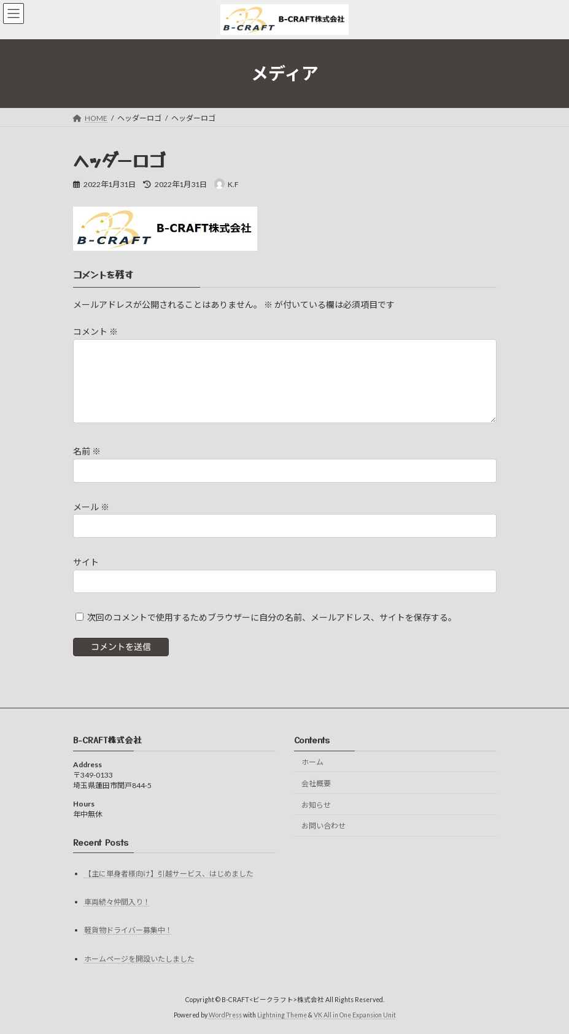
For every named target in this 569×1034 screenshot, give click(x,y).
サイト (86, 562)
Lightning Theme (282, 1015)
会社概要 (316, 783)
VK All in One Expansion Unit (355, 1015)
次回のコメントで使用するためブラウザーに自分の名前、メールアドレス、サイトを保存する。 (272, 617)
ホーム (312, 762)
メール (91, 507)
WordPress (225, 1015)
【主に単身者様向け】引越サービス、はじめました (169, 873)
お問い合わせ (323, 825)
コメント (95, 332)
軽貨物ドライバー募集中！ (128, 930)
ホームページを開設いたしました (139, 958)
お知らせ (316, 804)
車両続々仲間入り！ (117, 901)
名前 (87, 451)
